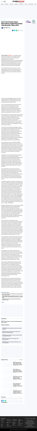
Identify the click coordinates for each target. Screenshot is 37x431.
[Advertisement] (18, 12)
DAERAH (2, 4)
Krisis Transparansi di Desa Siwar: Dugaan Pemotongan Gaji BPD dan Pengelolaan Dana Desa (12, 335)
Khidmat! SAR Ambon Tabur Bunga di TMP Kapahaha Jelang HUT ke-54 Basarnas (11, 342)
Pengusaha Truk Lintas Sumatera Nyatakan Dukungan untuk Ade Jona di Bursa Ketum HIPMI (18, 392)
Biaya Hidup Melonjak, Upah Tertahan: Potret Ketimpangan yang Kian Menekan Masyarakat (17, 363)
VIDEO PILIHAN (9, 426)
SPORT (36, 4)
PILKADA (2, 424)
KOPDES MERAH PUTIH (9, 422)
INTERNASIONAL (15, 420)
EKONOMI (16, 4)
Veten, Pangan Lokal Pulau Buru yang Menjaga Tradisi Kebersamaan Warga (10, 339)
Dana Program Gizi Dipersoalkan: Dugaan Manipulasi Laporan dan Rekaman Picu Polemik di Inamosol (18, 370)
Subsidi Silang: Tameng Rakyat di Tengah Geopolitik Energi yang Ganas (17, 377)
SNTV (1, 425)
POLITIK (8, 424)
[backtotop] (18, 429)
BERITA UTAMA (15, 368)
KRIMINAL (6, 4)
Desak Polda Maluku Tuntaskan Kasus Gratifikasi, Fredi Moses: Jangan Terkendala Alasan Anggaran (17, 385)
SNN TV (19, 424)
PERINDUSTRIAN (20, 423)
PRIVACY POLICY (32, 422)
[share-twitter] (14, 30)
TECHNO (2, 426)
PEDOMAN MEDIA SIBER (30, 421)
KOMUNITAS (2, 422)
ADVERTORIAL (3, 419)
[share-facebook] (12, 30)
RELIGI (26, 4)
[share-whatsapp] (16, 30)
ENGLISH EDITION (9, 420)
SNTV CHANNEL (27, 426)
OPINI (19, 422)
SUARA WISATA (30, 4)
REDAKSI (31, 420)
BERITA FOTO (8, 419)
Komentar (21, 30)
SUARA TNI (11, 4)
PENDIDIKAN (21, 4)
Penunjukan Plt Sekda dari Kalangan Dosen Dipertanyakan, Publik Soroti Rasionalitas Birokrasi (11, 332)
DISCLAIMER (27, 422)
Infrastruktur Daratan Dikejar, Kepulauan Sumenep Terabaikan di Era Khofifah (12, 328)
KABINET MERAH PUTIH (20, 421)
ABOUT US (28, 420)
